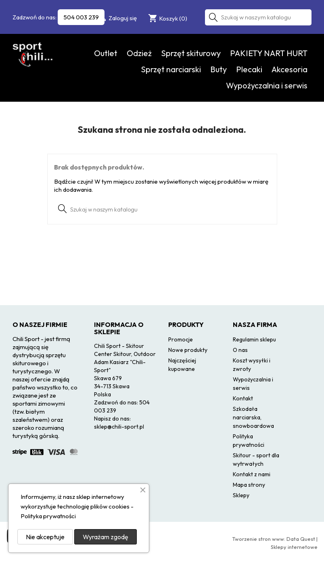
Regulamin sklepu (254, 339)
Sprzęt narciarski (171, 69)
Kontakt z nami (251, 474)
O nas (240, 350)
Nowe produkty (187, 350)
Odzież (139, 53)
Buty (218, 69)
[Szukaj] (258, 17)
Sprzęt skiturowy (191, 53)
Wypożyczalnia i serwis (266, 85)
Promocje (180, 339)
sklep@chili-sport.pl (119, 426)
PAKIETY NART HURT (268, 53)
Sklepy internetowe (294, 547)
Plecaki (249, 69)
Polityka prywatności (48, 516)
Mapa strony (249, 484)
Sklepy (241, 495)
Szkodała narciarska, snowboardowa (253, 417)
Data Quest (300, 539)
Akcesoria (289, 69)
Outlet (105, 53)
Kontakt (243, 398)
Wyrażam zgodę (105, 537)
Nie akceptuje (45, 537)
